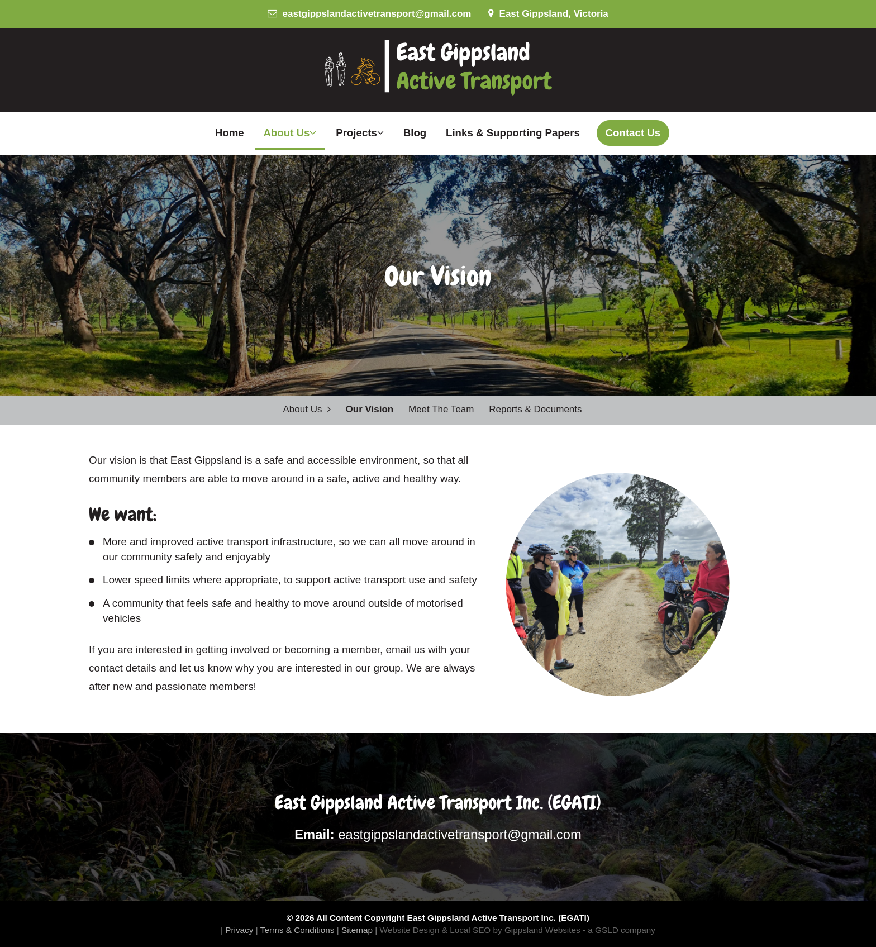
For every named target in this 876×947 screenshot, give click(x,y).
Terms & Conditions (297, 930)
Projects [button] (360, 133)
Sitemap (357, 930)
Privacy (239, 930)
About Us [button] (289, 133)
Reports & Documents (535, 409)
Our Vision (370, 409)
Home (229, 133)
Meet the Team (441, 409)
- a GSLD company (619, 930)
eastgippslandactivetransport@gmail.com (369, 13)
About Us (306, 409)
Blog (415, 133)
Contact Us (633, 133)
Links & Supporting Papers (513, 133)
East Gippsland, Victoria (548, 13)
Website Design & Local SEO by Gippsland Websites (480, 930)
